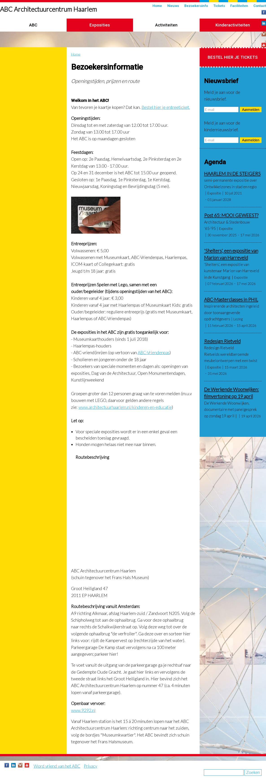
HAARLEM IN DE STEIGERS (232, 173)
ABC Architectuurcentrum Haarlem (48, 9)
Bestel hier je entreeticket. (166, 107)
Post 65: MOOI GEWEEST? (231, 215)
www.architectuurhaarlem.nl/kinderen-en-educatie (125, 407)
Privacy (90, 766)
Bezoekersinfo (196, 6)
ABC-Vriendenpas (154, 352)
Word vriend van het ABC (57, 766)
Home (157, 6)
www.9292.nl (83, 710)
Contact (259, 6)
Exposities (99, 25)
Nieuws (173, 6)
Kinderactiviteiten (233, 25)
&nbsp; (133, 510)
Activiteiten (166, 25)
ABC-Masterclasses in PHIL (231, 299)
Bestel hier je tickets (233, 57)
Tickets (219, 6)
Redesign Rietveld (222, 341)
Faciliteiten (239, 6)
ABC (33, 25)
